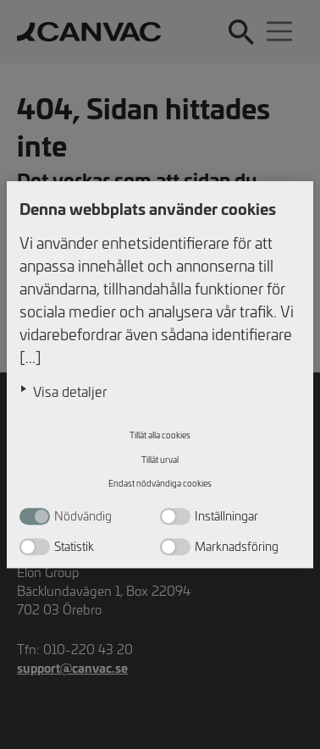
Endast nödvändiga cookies (160, 484)
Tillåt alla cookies (160, 436)
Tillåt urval (160, 459)
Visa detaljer (70, 391)
